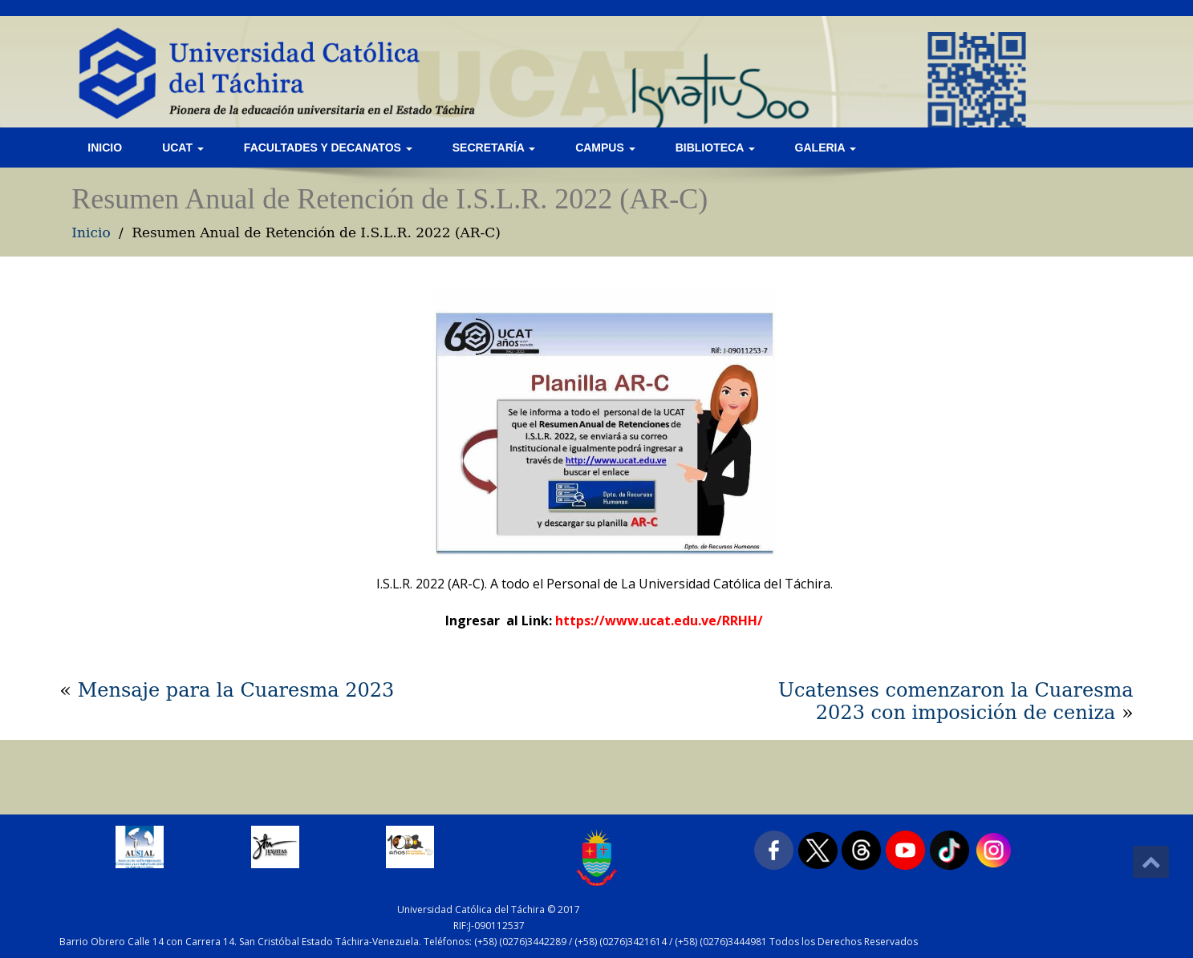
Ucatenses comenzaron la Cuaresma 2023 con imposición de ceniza (956, 701)
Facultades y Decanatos (328, 147)
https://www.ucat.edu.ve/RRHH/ (659, 620)
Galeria (825, 147)
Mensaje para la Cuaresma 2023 (236, 690)
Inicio (104, 147)
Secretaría (493, 147)
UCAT (183, 147)
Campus (605, 147)
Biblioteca (715, 147)
